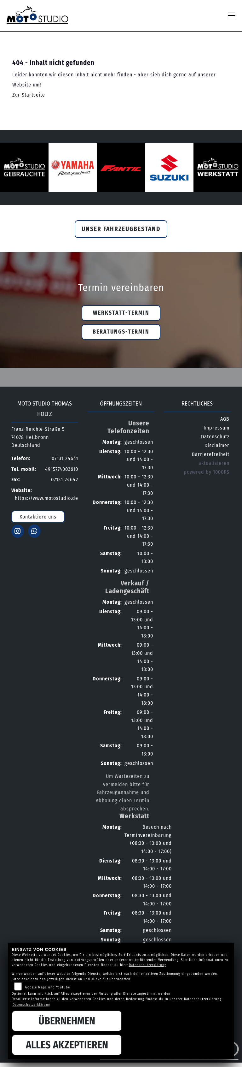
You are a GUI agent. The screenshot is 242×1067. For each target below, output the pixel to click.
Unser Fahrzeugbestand (121, 229)
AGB (224, 419)
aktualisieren (214, 463)
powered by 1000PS (206, 472)
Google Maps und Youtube (47, 987)
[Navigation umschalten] (231, 15)
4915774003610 (61, 469)
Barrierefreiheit (210, 454)
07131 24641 (65, 458)
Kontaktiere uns (38, 517)
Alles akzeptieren (67, 1045)
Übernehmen (66, 1021)
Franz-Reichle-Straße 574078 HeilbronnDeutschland (38, 437)
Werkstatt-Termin (121, 313)
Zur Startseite (28, 95)
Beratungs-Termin (121, 332)
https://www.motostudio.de (46, 498)
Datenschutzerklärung (147, 965)
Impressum (216, 428)
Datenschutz (215, 437)
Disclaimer (217, 445)
